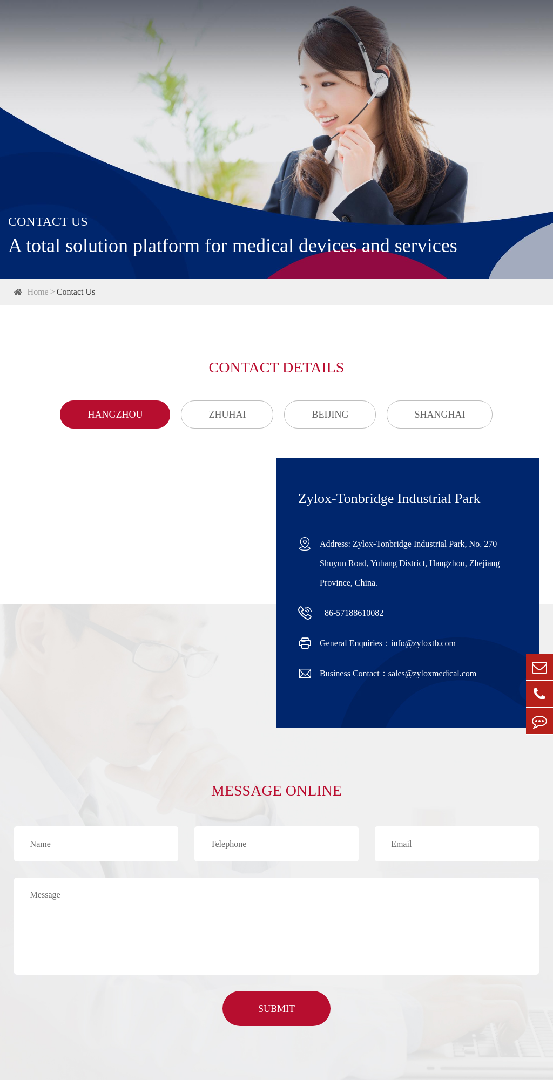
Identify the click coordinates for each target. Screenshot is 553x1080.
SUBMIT (276, 1008)
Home (38, 291)
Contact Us (76, 291)
